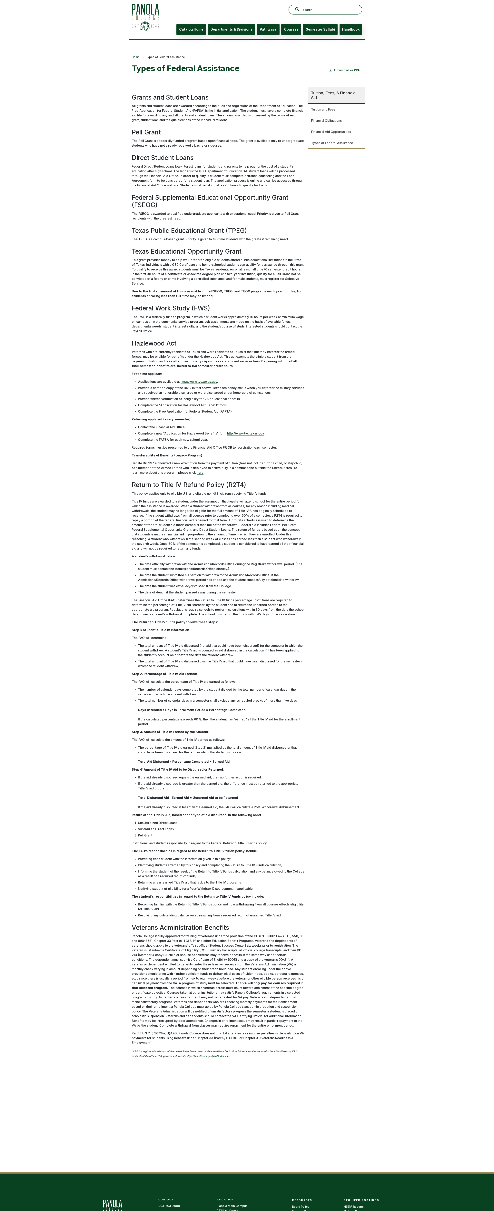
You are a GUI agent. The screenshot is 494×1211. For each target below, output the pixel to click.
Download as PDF (344, 70)
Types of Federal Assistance (332, 143)
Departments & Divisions (231, 29)
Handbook (351, 29)
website (173, 185)
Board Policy (300, 1206)
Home (136, 57)
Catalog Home (191, 29)
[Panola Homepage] (112, 1208)
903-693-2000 (169, 1206)
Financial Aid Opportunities (331, 132)
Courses (291, 29)
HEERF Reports (354, 1206)
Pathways (268, 29)
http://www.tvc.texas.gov (199, 382)
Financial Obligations (326, 120)
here (200, 472)
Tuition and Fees (323, 109)
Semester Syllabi (320, 29)
